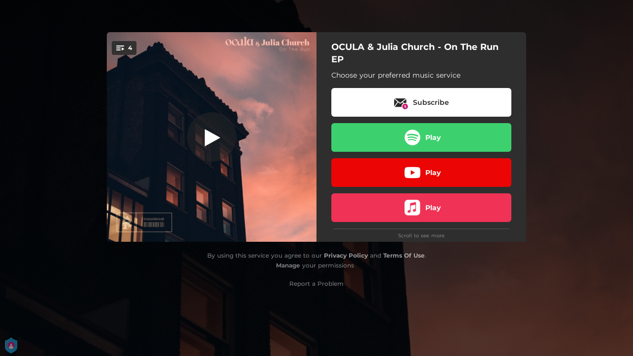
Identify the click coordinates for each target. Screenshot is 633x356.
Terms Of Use (404, 255)
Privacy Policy (346, 255)
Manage (288, 265)
